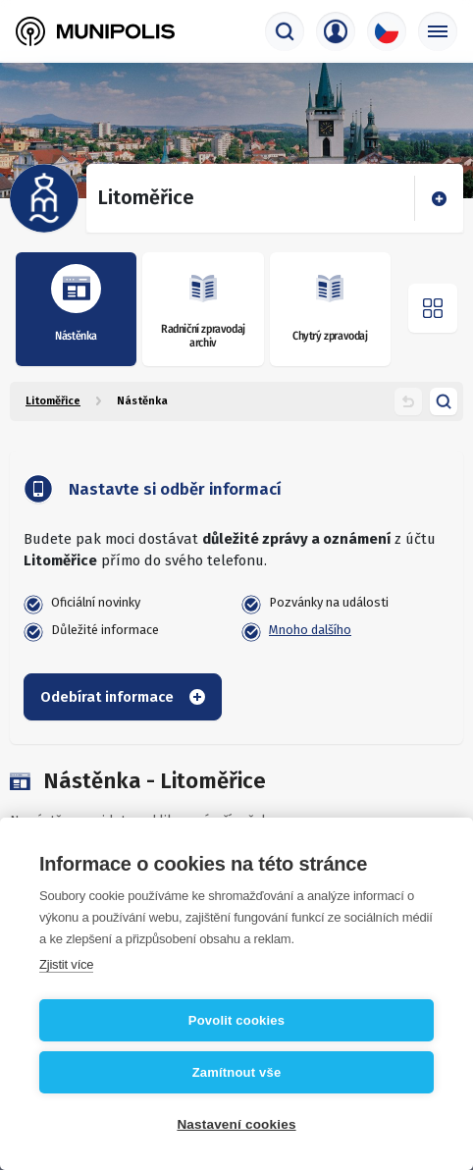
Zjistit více (66, 964)
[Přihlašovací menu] (335, 31)
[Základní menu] (437, 31)
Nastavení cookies (236, 1124)
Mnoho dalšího (310, 629)
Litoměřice (53, 401)
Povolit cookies (236, 1020)
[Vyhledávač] (284, 31)
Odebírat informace (122, 697)
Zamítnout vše (237, 1072)
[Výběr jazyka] (386, 31)
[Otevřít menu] (432, 308)
